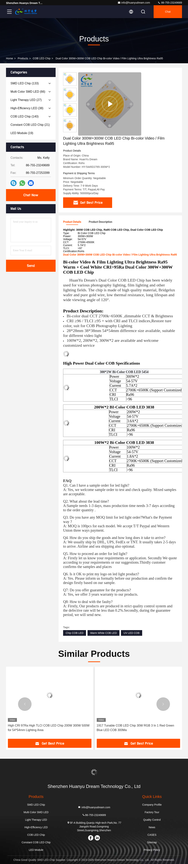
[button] (25, 704)
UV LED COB (132, 632)
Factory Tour (152, 812)
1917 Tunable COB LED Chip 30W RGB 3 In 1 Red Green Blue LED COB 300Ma (135, 728)
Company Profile (152, 804)
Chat (168, 11)
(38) (27, 108)
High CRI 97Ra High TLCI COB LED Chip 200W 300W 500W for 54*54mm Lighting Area (49, 728)
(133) (25, 83)
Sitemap (152, 842)
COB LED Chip (42, 58)
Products (23, 58)
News (152, 827)
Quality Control (152, 819)
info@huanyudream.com (134, 2)
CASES (151, 834)
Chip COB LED (74, 632)
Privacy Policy (152, 849)
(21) (30, 124)
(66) (28, 91)
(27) (26, 100)
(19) (22, 133)
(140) (25, 116)
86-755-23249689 (170, 2)
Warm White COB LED (103, 632)
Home (9, 58)
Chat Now (30, 195)
